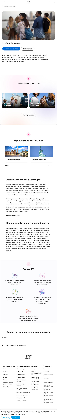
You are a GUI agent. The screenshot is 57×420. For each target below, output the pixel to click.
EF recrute (46, 378)
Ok (15, 417)
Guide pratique (34, 387)
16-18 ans (5, 371)
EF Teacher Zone (35, 384)
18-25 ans (5, 374)
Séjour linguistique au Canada (23, 395)
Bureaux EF (46, 371)
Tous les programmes (21, 400)
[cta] (11, 48)
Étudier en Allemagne (21, 371)
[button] (4, 2)
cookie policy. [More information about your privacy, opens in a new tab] (21, 414)
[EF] (28, 2)
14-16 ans (5, 369)
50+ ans (5, 379)
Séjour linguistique (21, 369)
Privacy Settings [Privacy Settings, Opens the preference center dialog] (5, 417)
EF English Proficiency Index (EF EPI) (36, 373)
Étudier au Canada (21, 377)
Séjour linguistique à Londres (23, 392)
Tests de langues (35, 381)
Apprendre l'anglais (21, 397)
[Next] (51, 165)
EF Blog (33, 369)
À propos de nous (48, 369)
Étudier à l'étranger (21, 374)
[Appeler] (54, 2)
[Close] (54, 411)
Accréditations (34, 389)
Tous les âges (6, 386)
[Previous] (49, 165)
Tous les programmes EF (9, 6)
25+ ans (5, 377)
